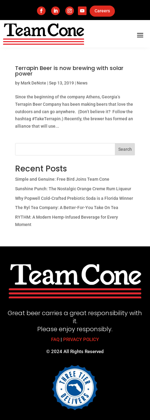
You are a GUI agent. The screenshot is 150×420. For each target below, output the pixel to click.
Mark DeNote (33, 82)
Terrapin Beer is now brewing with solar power (69, 70)
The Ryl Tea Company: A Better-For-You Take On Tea (66, 207)
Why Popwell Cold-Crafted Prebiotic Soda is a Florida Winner (74, 198)
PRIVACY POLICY (81, 339)
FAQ (55, 339)
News (82, 82)
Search (125, 149)
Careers (102, 10)
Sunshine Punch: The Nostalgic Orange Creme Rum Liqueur (73, 188)
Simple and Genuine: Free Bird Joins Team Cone (62, 179)
